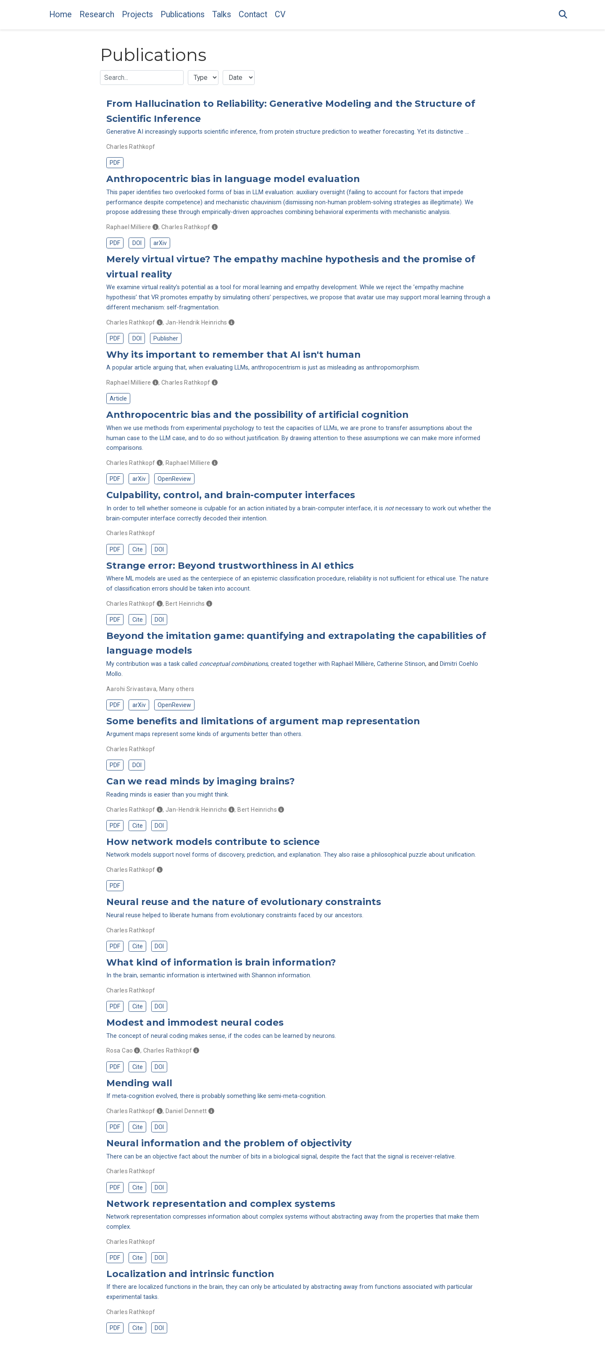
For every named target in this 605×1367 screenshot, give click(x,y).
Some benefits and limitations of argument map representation (263, 720)
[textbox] (142, 77)
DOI (137, 243)
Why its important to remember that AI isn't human (233, 354)
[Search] (563, 15)
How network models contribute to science (213, 841)
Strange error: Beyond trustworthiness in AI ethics (230, 565)
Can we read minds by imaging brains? (200, 781)
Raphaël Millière (352, 664)
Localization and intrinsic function (190, 1273)
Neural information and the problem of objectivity (229, 1142)
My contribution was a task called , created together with (218, 664)
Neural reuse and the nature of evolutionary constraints (243, 901)
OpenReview (174, 478)
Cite (137, 549)
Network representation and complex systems (220, 1203)
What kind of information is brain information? (221, 962)
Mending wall (139, 1082)
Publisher (165, 338)
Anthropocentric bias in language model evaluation (233, 178)
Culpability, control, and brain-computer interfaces (230, 494)
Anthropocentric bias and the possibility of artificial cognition (257, 414)
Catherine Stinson (401, 664)
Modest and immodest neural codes (195, 1022)
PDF (115, 162)
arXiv (160, 243)
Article (118, 398)
